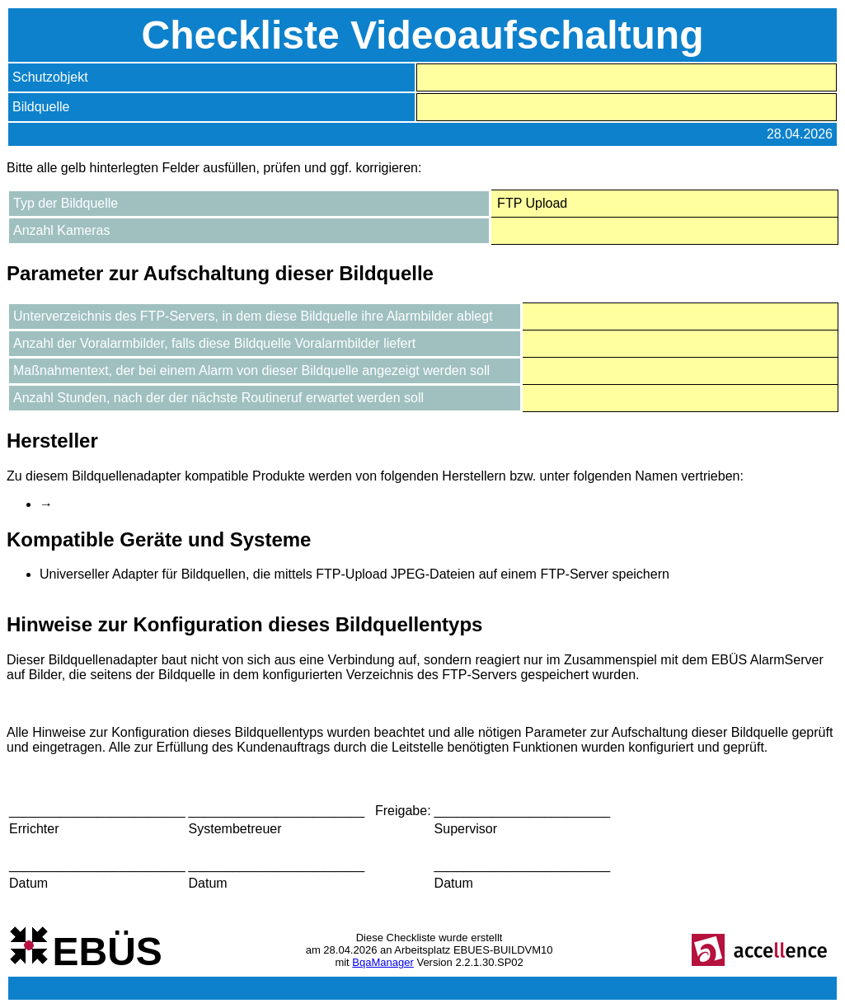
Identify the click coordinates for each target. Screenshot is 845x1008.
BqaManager (382, 962)
